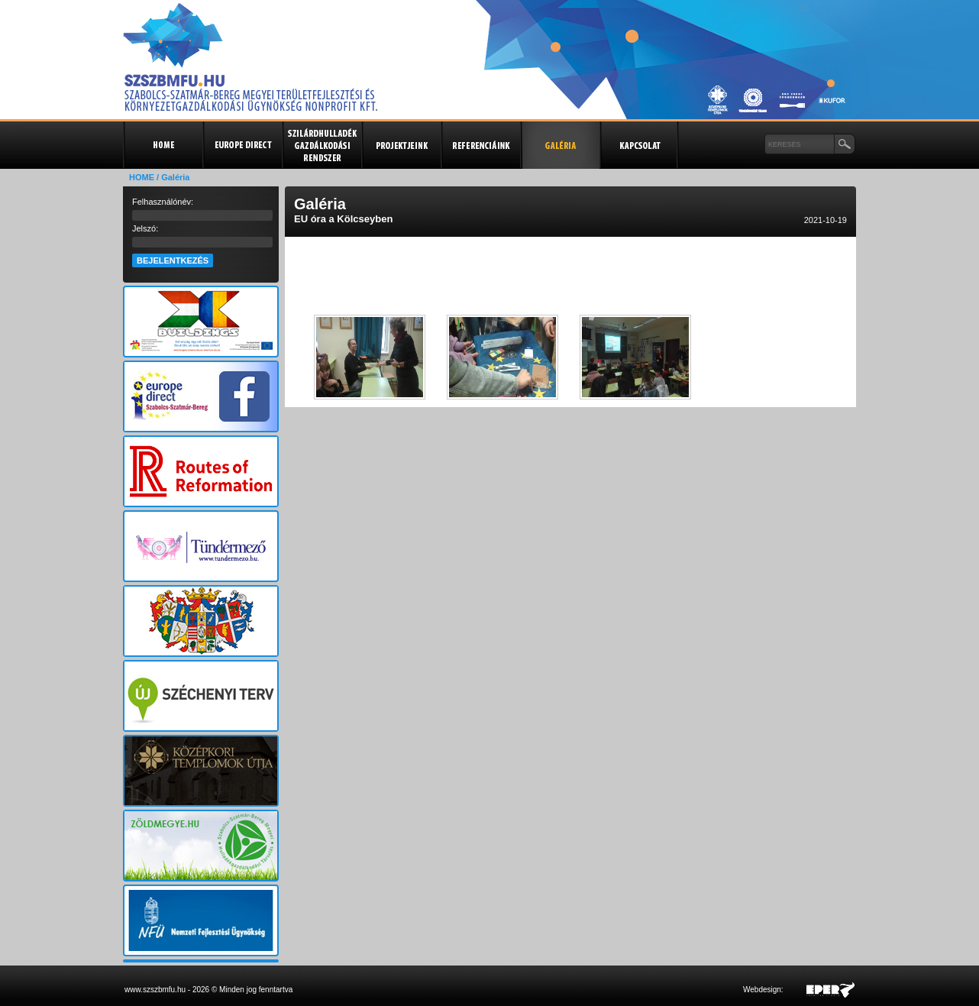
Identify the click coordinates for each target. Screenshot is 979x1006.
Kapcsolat (639, 145)
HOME (141, 177)
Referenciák (480, 145)
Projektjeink (401, 145)
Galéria (559, 145)
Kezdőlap (162, 145)
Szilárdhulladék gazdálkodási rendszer (321, 145)
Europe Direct (242, 145)
